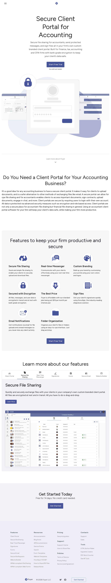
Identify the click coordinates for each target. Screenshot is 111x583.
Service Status (39, 546)
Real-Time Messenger (17, 543)
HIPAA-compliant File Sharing (20, 563)
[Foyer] (29, 579)
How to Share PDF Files (42, 563)
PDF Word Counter (87, 555)
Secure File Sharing (16, 540)
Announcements (39, 536)
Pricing (60, 532)
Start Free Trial (55, 64)
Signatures (14, 546)
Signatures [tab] (55, 374)
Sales (82, 540)
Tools (83, 545)
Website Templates (40, 556)
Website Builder (15, 560)
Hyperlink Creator (87, 552)
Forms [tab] (71, 374)
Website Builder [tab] (101, 374)
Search (36, 550)
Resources (38, 532)
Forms (12, 550)
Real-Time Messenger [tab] (40, 374)
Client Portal (14, 536)
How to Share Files (63, 548)
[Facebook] (65, 580)
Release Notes (38, 567)
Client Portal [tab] (9, 374)
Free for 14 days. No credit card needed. (55, 498)
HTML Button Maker (87, 548)
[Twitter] (60, 580)
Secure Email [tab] (86, 374)
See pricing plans (63, 536)
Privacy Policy (61, 561)
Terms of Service (63, 557)
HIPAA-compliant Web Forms (20, 567)
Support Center (62, 545)
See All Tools (85, 558)
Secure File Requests (17, 556)
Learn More (11, 402)
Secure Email (14, 553)
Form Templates (39, 553)
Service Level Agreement (65, 564)
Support (60, 541)
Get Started (55, 506)
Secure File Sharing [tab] (24, 375)
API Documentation (40, 543)
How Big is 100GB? (40, 560)
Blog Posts (37, 540)
